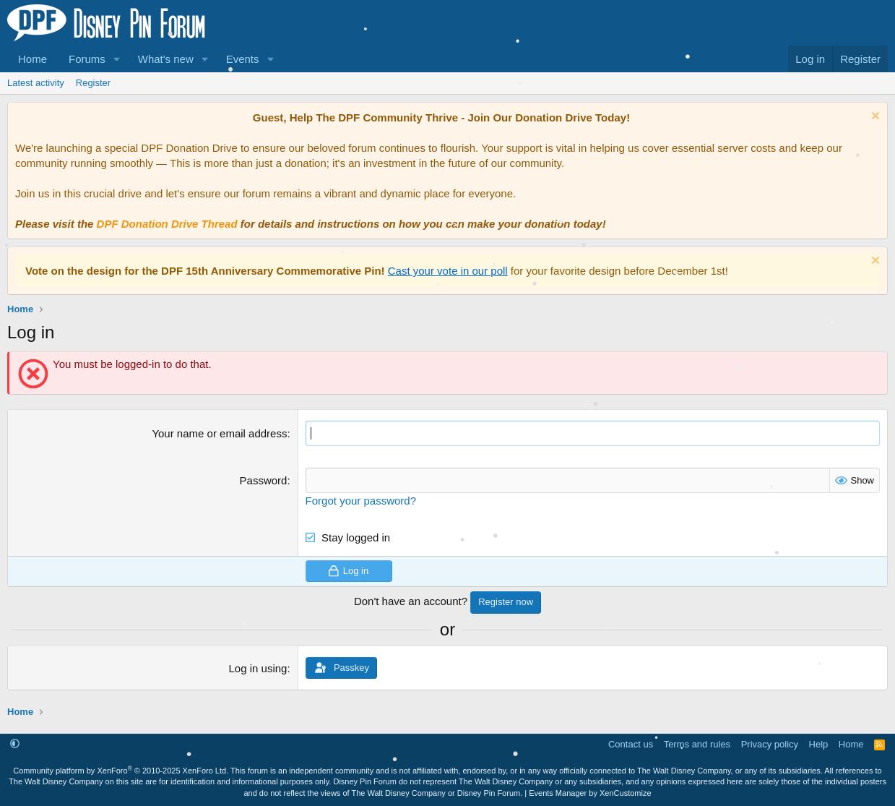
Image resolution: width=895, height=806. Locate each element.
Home (32, 59)
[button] (117, 59)
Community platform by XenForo (120, 770)
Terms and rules (697, 744)
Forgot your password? (361, 500)
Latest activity (35, 82)
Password (263, 480)
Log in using (258, 668)
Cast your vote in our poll (448, 271)
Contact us (630, 744)
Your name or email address (219, 433)
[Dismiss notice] (874, 117)
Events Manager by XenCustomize (590, 793)
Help (819, 744)
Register (93, 82)
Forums (87, 59)
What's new (166, 59)
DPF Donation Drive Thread (167, 224)
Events (242, 59)
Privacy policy (769, 744)
